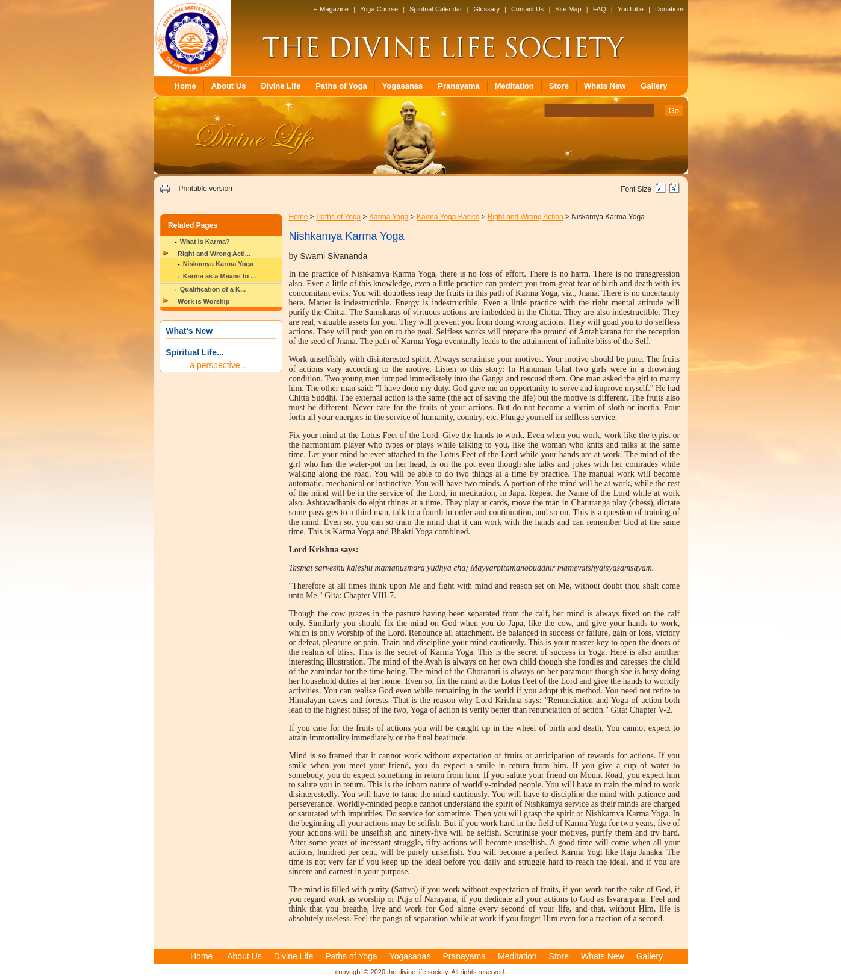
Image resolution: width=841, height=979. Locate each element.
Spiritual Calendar (435, 9)
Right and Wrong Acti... (214, 253)
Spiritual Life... (194, 352)
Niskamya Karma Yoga (218, 263)
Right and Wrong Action (525, 217)
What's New (189, 331)
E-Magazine (331, 9)
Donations (670, 9)
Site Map (568, 9)
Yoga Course (379, 9)
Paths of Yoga (341, 85)
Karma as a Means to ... (219, 276)
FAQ (599, 9)
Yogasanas (402, 85)
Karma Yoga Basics (448, 217)
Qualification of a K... (213, 289)
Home (185, 85)
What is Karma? (205, 241)
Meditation (514, 85)
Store (559, 85)
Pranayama (458, 85)
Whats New (604, 85)
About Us (228, 85)
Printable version (205, 188)
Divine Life (280, 85)
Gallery (654, 85)
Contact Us (527, 9)
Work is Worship (203, 301)
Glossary (487, 9)
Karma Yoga (388, 217)
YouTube (631, 9)
